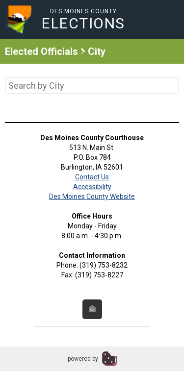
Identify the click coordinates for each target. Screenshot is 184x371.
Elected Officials (41, 51)
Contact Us (92, 177)
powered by (83, 358)
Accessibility (92, 187)
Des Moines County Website (92, 196)
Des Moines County (83, 19)
